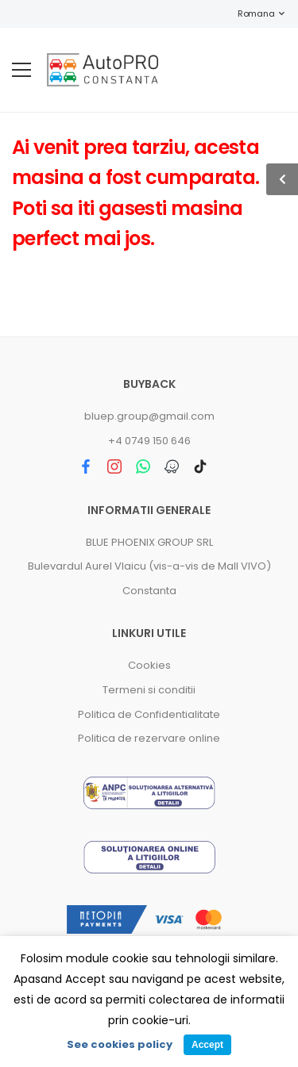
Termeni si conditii (149, 689)
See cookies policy (119, 1044)
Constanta (149, 590)
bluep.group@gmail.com (149, 416)
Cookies (149, 665)
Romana (248, 13)
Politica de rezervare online (149, 738)
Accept (207, 1044)
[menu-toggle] (21, 69)
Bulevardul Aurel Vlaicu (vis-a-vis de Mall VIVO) (149, 566)
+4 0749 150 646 (149, 440)
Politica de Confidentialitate (149, 714)
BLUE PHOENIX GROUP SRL (149, 542)
